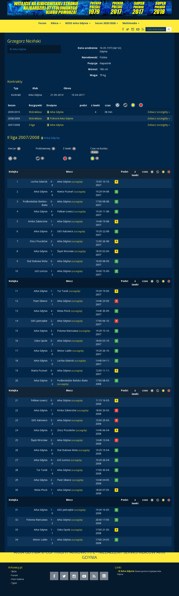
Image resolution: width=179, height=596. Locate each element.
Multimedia (131, 23)
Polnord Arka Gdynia (61, 118)
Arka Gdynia (56, 112)
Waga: (94, 75)
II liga (32, 124)
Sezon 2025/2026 (106, 23)
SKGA (14, 571)
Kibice (56, 23)
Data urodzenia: (88, 48)
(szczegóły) (77, 181)
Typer (14, 583)
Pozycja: (93, 63)
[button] (169, 29)
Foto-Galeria (17, 579)
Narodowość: (90, 57)
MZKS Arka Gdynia (78, 23)
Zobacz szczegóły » (159, 112)
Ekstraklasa (35, 112)
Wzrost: (93, 69)
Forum (42, 23)
